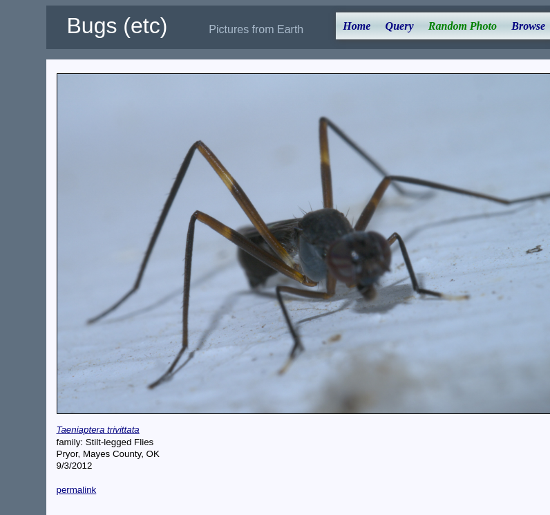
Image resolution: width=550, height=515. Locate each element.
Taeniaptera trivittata (98, 429)
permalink (77, 490)
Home (356, 26)
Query (400, 26)
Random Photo (462, 26)
